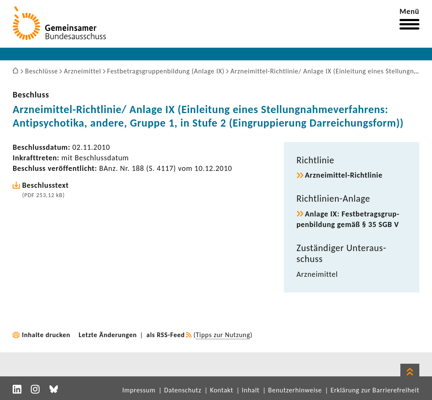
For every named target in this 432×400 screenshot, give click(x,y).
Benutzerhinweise (295, 390)
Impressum (139, 390)
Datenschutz (182, 390)
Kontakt (221, 390)
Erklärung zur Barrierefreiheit (374, 390)
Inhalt (250, 390)
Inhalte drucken (46, 335)
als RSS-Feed (165, 335)
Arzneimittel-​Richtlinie (344, 175)
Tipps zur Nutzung (223, 335)
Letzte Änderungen (108, 335)
